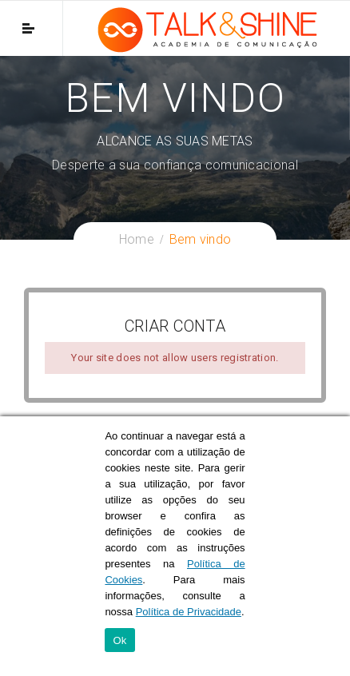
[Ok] (330, 547)
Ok (119, 640)
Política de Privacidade (188, 612)
